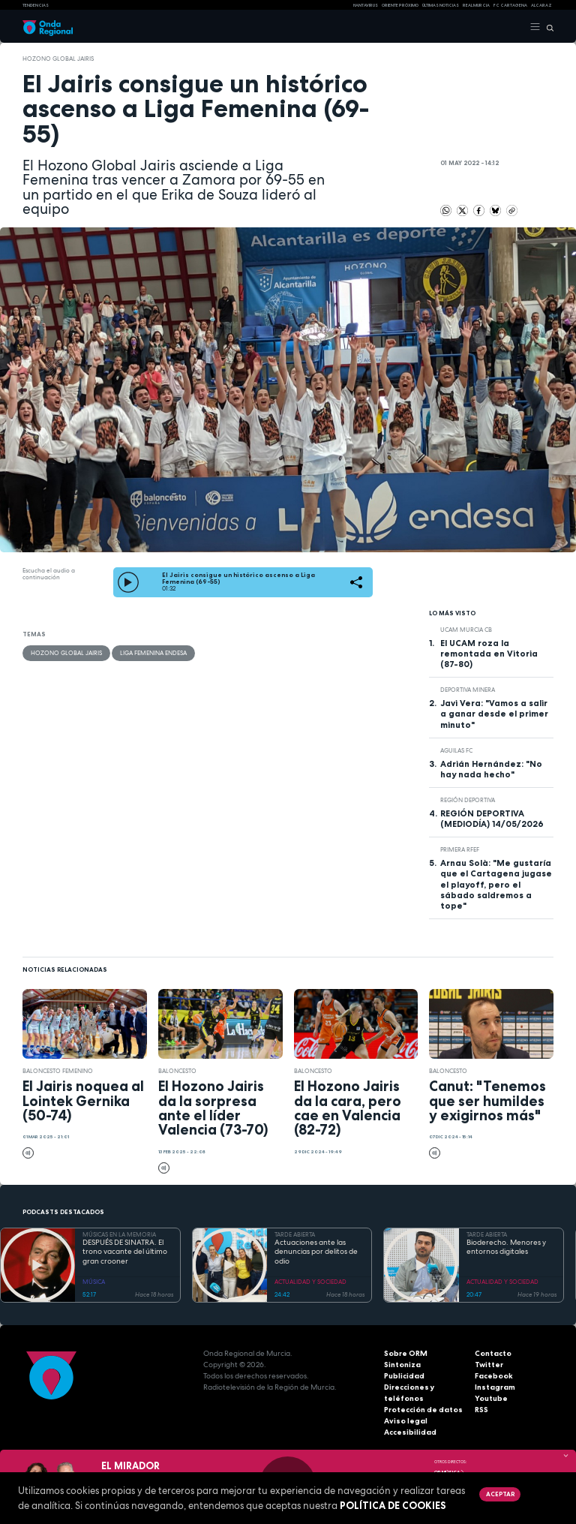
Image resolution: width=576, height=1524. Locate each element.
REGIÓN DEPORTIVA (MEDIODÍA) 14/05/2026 (492, 818)
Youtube (491, 1398)
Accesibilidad (410, 1432)
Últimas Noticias (440, 5)
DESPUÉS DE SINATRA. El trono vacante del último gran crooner (124, 1252)
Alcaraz (541, 5)
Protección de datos (423, 1409)
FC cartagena (510, 5)
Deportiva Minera (467, 689)
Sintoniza (402, 1364)
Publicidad (404, 1376)
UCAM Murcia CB (466, 629)
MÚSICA (93, 1281)
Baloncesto (177, 1071)
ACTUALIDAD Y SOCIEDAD (310, 1281)
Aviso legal (406, 1421)
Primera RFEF (459, 849)
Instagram (495, 1387)
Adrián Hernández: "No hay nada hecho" (491, 769)
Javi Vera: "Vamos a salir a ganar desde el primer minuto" (494, 713)
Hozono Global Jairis (58, 58)
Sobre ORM (406, 1353)
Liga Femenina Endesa (153, 653)
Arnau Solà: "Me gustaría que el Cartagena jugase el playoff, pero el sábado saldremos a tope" (496, 884)
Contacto (493, 1353)
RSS (481, 1409)
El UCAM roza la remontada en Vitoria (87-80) (489, 653)
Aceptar (500, 1494)
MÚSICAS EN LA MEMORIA (119, 1234)
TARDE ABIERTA (294, 1234)
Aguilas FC (456, 750)
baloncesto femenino (57, 1071)
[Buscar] (547, 27)
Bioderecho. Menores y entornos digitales (506, 1247)
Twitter (489, 1364)
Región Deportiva (467, 800)
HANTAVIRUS (365, 5)
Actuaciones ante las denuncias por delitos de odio (316, 1252)
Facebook (494, 1376)
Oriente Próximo (400, 5)
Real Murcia (476, 5)
